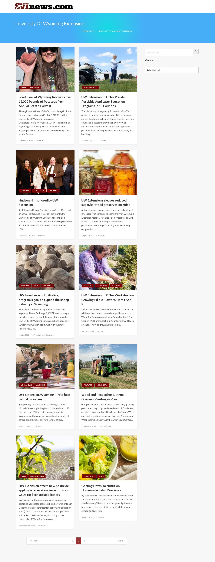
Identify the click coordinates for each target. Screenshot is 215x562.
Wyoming (34, 87)
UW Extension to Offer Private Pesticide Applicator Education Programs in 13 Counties (103, 101)
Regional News (90, 87)
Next (120, 540)
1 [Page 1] (72, 540)
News (23, 87)
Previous (34, 540)
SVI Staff (39, 141)
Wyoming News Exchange (43, 335)
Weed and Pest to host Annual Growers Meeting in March (103, 397)
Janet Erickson (105, 426)
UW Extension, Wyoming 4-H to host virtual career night (44, 397)
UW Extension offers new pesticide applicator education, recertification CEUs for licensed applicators (44, 490)
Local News (39, 191)
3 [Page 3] (84, 540)
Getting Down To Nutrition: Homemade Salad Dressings (101, 488)
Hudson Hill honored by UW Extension (38, 202)
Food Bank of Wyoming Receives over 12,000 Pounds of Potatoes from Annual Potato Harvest (45, 101)
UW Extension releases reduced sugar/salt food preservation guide (105, 202)
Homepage (88, 31)
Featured (25, 191)
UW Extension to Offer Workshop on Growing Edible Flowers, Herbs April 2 (107, 299)
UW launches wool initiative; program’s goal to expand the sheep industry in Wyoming (44, 299)
